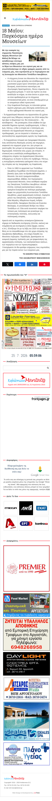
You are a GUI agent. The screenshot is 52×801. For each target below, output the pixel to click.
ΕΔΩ (48, 489)
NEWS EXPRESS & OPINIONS (21, 25)
